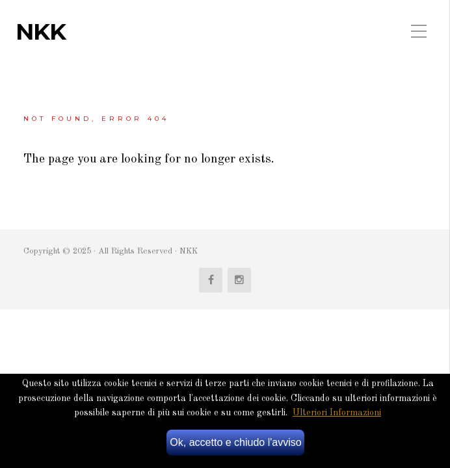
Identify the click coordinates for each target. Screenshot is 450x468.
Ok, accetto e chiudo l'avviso (235, 442)
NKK (41, 32)
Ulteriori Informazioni (337, 412)
